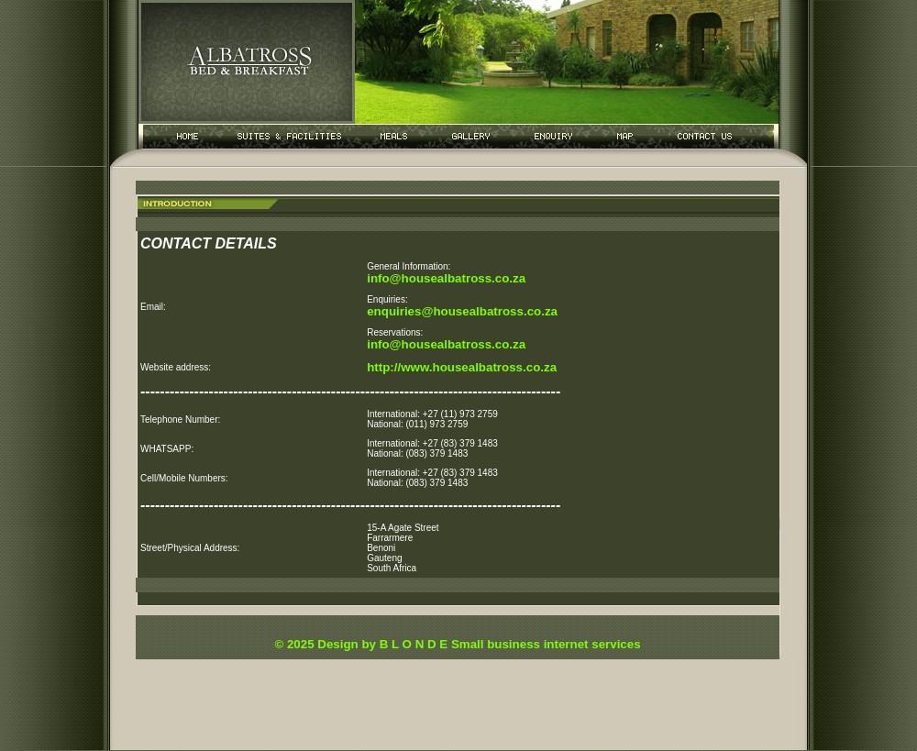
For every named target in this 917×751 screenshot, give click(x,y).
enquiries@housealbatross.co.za (462, 311)
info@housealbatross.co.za (446, 278)
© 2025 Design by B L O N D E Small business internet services (457, 644)
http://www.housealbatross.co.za (462, 367)
